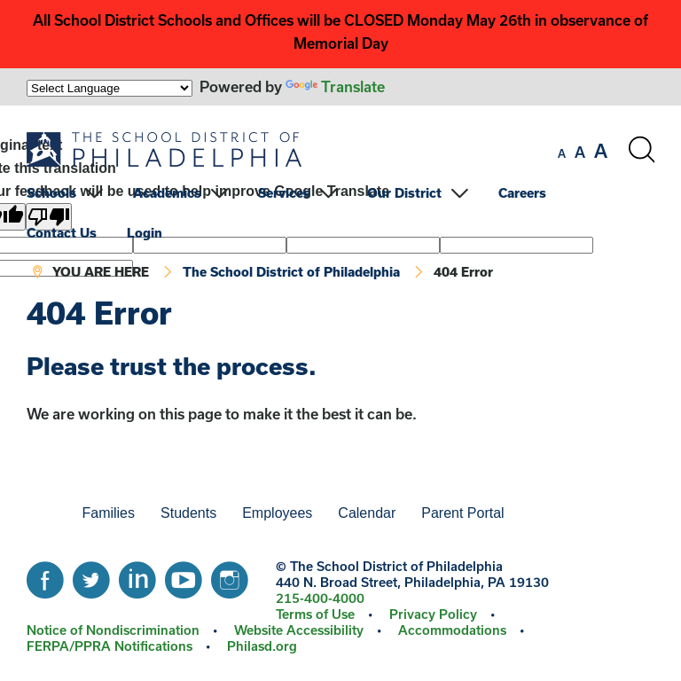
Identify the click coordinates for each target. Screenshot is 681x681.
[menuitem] (78, 193)
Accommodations (452, 630)
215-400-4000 (320, 598)
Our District (404, 192)
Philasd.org (262, 646)
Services (284, 192)
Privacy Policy (433, 614)
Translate (335, 86)
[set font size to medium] (580, 152)
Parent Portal (462, 513)
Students (188, 513)
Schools (51, 192)
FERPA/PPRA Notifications (109, 646)
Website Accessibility (299, 630)
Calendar (366, 513)
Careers (522, 192)
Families (108, 513)
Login (144, 232)
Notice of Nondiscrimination (113, 630)
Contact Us (62, 232)
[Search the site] (641, 150)
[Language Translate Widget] (109, 88)
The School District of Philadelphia (291, 271)
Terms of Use (315, 614)
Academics (167, 192)
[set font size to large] (600, 150)
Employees (277, 513)
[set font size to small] (561, 153)
